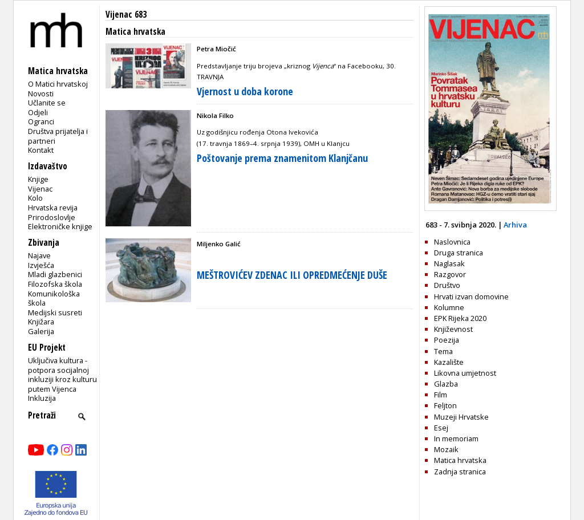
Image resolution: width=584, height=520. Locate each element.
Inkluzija (42, 398)
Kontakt (41, 150)
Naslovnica (452, 242)
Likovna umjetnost (465, 373)
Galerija (41, 331)
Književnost (453, 329)
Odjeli (38, 112)
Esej (441, 427)
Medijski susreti (55, 312)
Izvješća (41, 265)
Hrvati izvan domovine (471, 296)
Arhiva (515, 225)
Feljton (445, 405)
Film (440, 394)
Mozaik (446, 449)
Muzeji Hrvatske (461, 417)
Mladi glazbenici (55, 274)
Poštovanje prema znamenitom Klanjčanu (282, 158)
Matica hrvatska (460, 460)
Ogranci (41, 121)
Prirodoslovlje (51, 217)
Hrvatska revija (53, 207)
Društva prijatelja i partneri (58, 136)
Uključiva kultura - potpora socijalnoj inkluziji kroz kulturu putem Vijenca (62, 374)
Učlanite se (47, 103)
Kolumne (449, 307)
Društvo (447, 285)
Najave (39, 255)
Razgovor (450, 274)
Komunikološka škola (54, 298)
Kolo (35, 198)
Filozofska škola (55, 284)
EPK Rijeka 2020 (460, 318)
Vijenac (40, 189)
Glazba (446, 384)
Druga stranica (458, 252)
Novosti (41, 93)
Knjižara (41, 321)
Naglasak (449, 263)
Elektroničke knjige (60, 226)
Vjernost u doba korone (245, 91)
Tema (443, 351)
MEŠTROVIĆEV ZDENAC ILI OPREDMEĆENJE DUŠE (292, 275)
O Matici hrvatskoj (58, 84)
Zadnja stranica (460, 471)
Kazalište (449, 362)
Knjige (38, 179)
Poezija (446, 340)
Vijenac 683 (126, 15)
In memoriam (456, 438)
